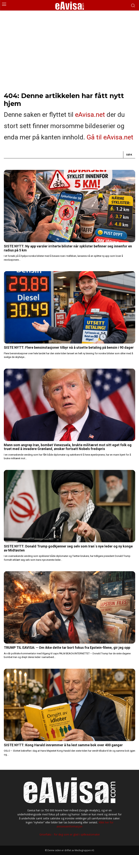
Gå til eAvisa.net (110, 137)
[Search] (129, 154)
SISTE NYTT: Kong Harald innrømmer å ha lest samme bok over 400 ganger (63, 745)
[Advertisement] (69, 39)
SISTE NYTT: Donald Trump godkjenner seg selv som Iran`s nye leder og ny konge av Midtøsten (68, 548)
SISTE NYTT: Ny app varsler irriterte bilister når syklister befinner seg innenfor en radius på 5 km (68, 248)
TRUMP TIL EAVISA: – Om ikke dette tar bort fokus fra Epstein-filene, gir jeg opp (67, 648)
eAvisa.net (90, 114)
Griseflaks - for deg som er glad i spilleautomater (69, 834)
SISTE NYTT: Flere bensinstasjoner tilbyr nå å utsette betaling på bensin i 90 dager (69, 347)
